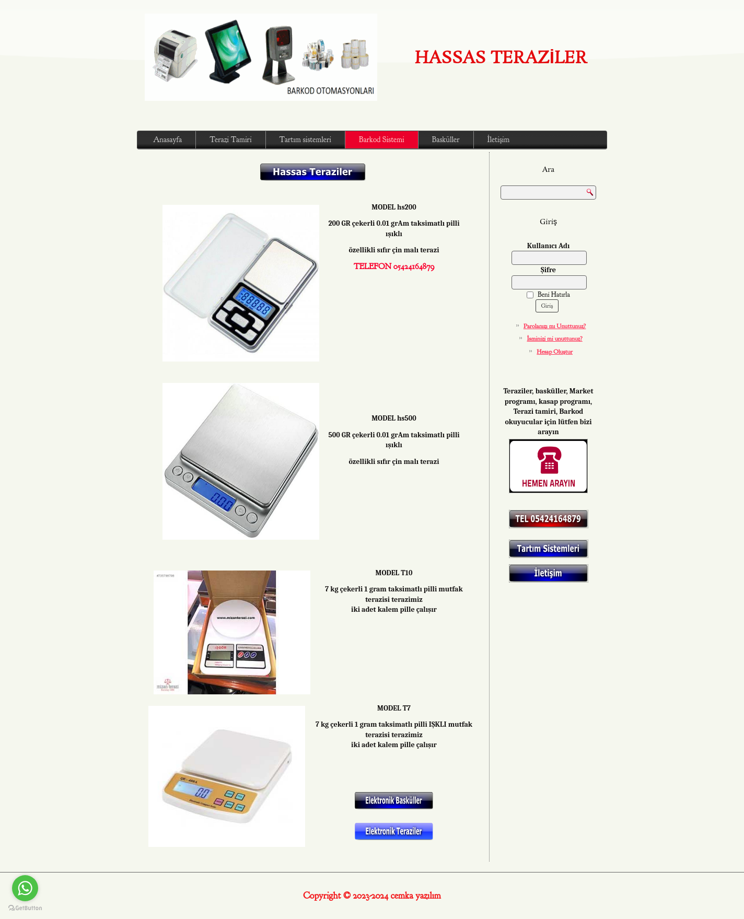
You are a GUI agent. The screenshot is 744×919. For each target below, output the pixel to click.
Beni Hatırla (548, 294)
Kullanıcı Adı (548, 245)
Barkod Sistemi (381, 140)
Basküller (446, 140)
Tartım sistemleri (305, 140)
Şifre (548, 269)
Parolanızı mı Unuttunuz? (555, 326)
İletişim (498, 140)
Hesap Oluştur (555, 351)
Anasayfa (167, 140)
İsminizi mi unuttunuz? (555, 338)
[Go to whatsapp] (25, 888)
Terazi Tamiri (230, 140)
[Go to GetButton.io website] (25, 908)
